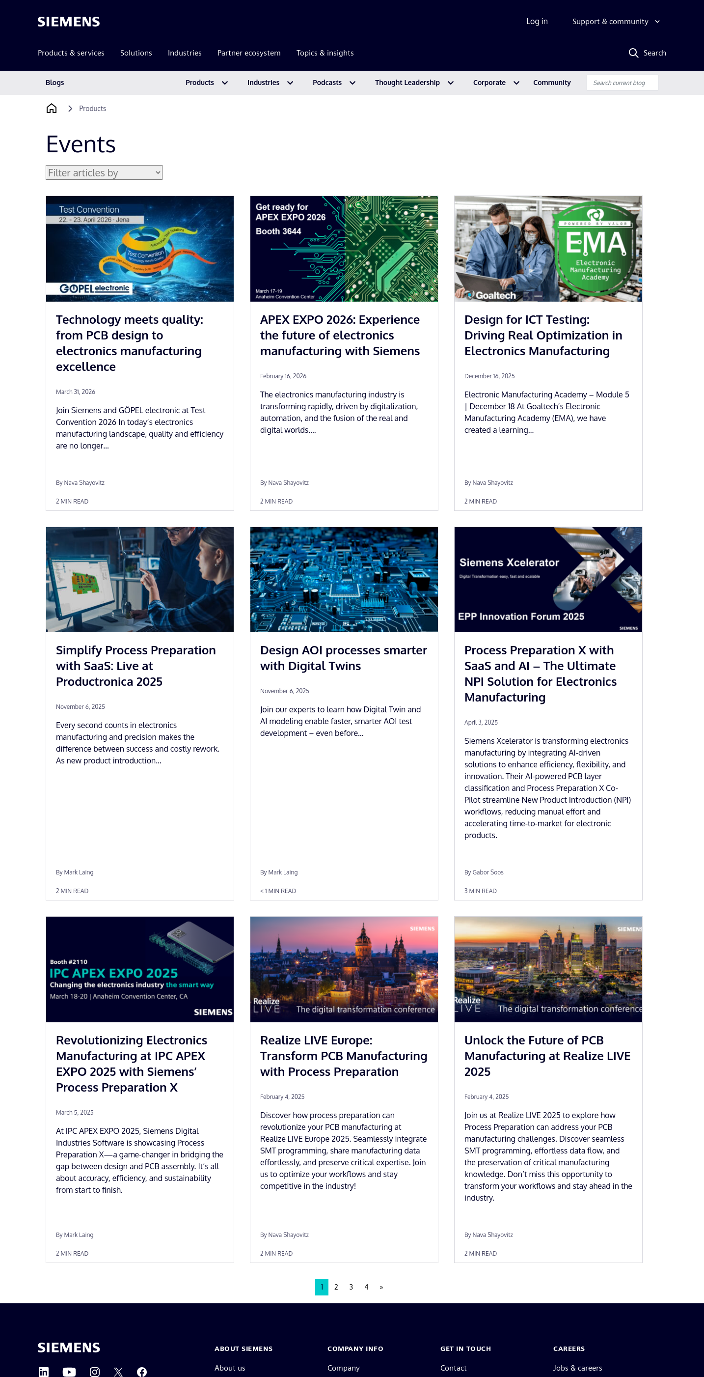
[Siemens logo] (69, 22)
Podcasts (327, 82)
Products (200, 82)
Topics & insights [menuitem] (325, 52)
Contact (453, 1368)
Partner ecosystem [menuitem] (249, 52)
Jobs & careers (577, 1368)
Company (343, 1368)
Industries (263, 82)
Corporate (489, 82)
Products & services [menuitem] (71, 52)
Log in (537, 21)
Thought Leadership (407, 82)
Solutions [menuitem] (136, 52)
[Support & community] (617, 21)
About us (230, 1368)
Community (552, 82)
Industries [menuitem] (185, 52)
